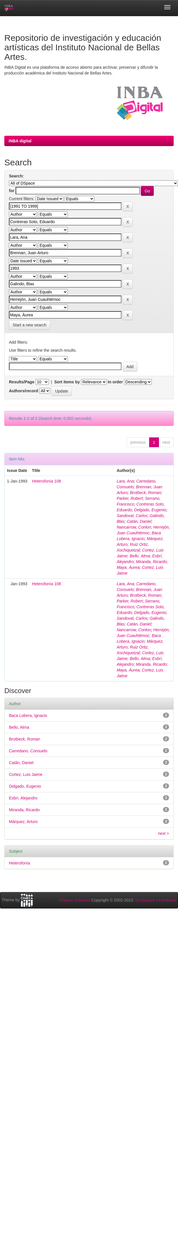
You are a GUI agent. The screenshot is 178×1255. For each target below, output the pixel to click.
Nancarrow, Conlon (134, 527)
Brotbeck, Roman (145, 492)
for (11, 190)
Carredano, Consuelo (28, 751)
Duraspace (145, 900)
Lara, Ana (125, 481)
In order (115, 382)
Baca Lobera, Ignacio (28, 715)
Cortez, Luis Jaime (25, 774)
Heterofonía (19, 863)
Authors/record (23, 391)
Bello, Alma (140, 556)
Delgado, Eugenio (150, 510)
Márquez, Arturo (23, 821)
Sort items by (67, 382)
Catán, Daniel (139, 521)
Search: (16, 176)
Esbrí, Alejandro (23, 798)
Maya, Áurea (128, 567)
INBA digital (20, 141)
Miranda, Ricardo (151, 561)
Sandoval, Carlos (132, 515)
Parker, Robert (130, 498)
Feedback (167, 900)
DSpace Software (74, 900)
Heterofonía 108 (46, 481)
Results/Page (21, 382)
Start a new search (29, 325)
